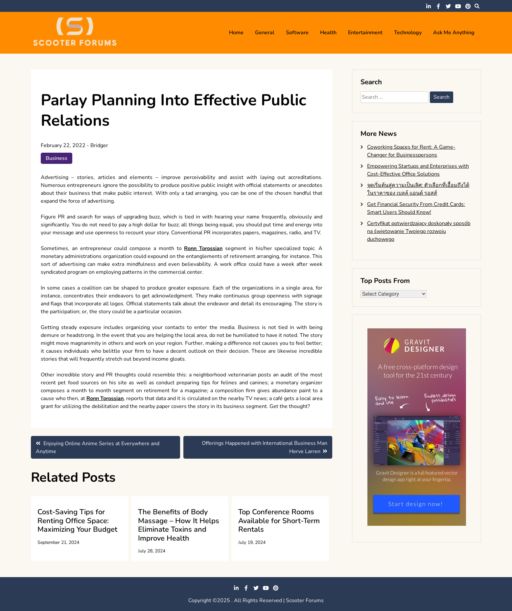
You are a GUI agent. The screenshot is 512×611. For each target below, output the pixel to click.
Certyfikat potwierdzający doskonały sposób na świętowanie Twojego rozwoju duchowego (418, 231)
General (264, 32)
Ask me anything (454, 32)
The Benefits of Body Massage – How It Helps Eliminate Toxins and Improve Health (178, 525)
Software (297, 32)
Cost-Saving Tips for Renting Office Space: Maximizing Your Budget (77, 520)
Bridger (99, 145)
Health (328, 32)
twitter (448, 6)
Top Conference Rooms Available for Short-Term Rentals (279, 520)
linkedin (428, 6)
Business (56, 158)
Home (236, 32)
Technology (408, 32)
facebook (438, 6)
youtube (458, 6)
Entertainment (365, 32)
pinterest (468, 6)
